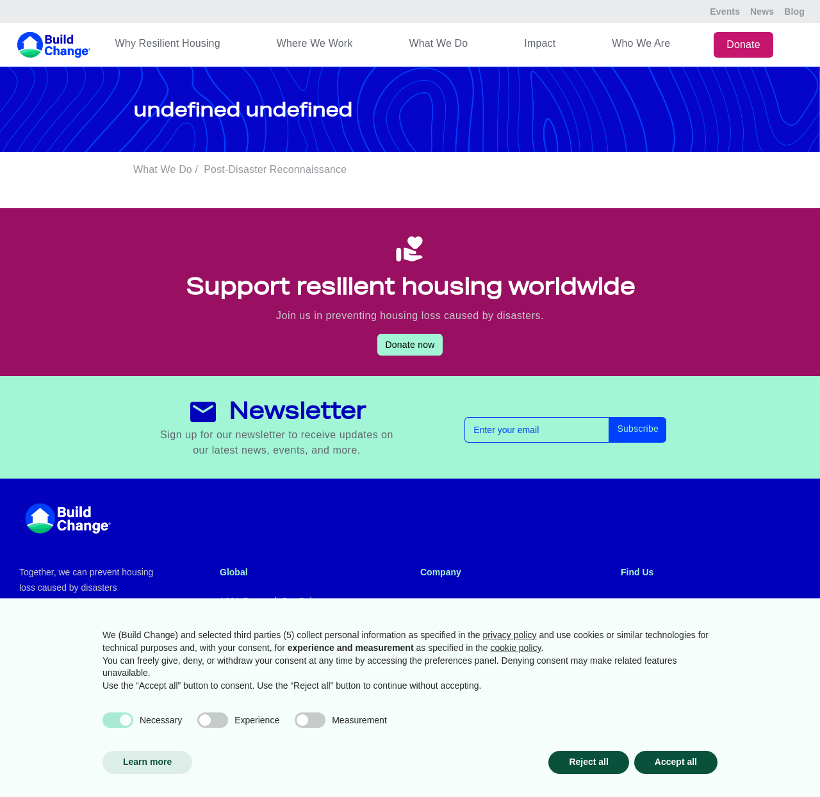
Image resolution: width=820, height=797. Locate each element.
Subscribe (638, 428)
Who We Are (641, 43)
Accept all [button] (676, 762)
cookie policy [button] (515, 648)
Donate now (409, 345)
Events (725, 11)
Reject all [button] (588, 762)
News (762, 11)
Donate (743, 44)
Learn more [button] (147, 762)
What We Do (438, 43)
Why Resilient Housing (167, 43)
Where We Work (315, 43)
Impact (539, 43)
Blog (794, 11)
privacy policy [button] (510, 635)
